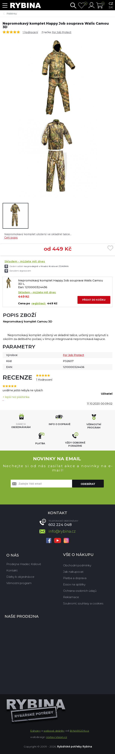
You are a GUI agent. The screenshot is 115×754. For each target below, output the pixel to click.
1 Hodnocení (44, 379)
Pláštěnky (12, 13)
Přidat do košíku (94, 300)
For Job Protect (61, 32)
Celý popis (11, 237)
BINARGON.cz (79, 730)
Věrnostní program (19, 583)
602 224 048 (60, 525)
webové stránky (53, 730)
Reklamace (71, 597)
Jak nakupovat (73, 571)
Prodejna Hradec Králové (23, 564)
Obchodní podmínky (77, 565)
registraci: (39, 303)
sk (111, 7)
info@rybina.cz (62, 531)
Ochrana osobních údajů (80, 590)
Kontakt (12, 570)
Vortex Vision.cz (56, 737)
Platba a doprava (74, 578)
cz (111, 3)
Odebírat (88, 483)
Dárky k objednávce (20, 577)
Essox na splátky (74, 584)
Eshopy (35, 730)
